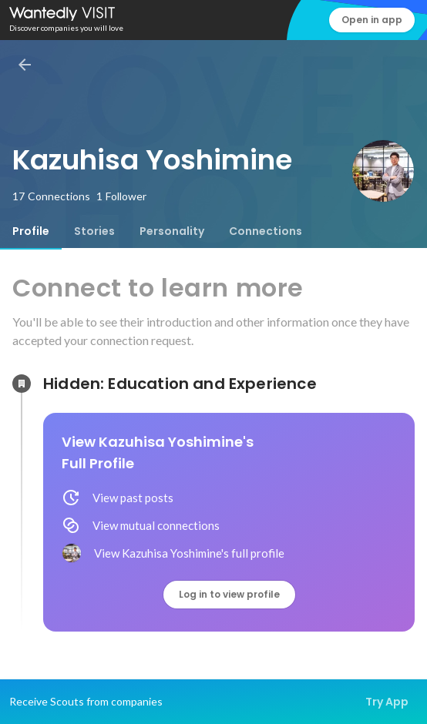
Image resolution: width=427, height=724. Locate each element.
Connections (265, 231)
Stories (94, 231)
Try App (387, 701)
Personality (172, 231)
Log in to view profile (229, 594)
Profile (30, 231)
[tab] (31, 231)
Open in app (371, 19)
